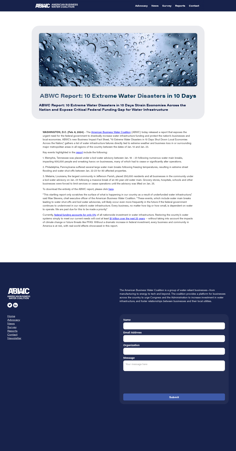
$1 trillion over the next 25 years (127, 218)
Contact (194, 5)
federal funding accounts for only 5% (75, 214)
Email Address (132, 332)
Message (129, 358)
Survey (166, 5)
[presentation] (151, 383)
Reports (180, 5)
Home (11, 316)
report (79, 152)
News (155, 5)
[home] (84, 5)
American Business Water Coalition (111, 132)
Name (127, 319)
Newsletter (14, 338)
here (111, 189)
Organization (131, 345)
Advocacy (141, 5)
